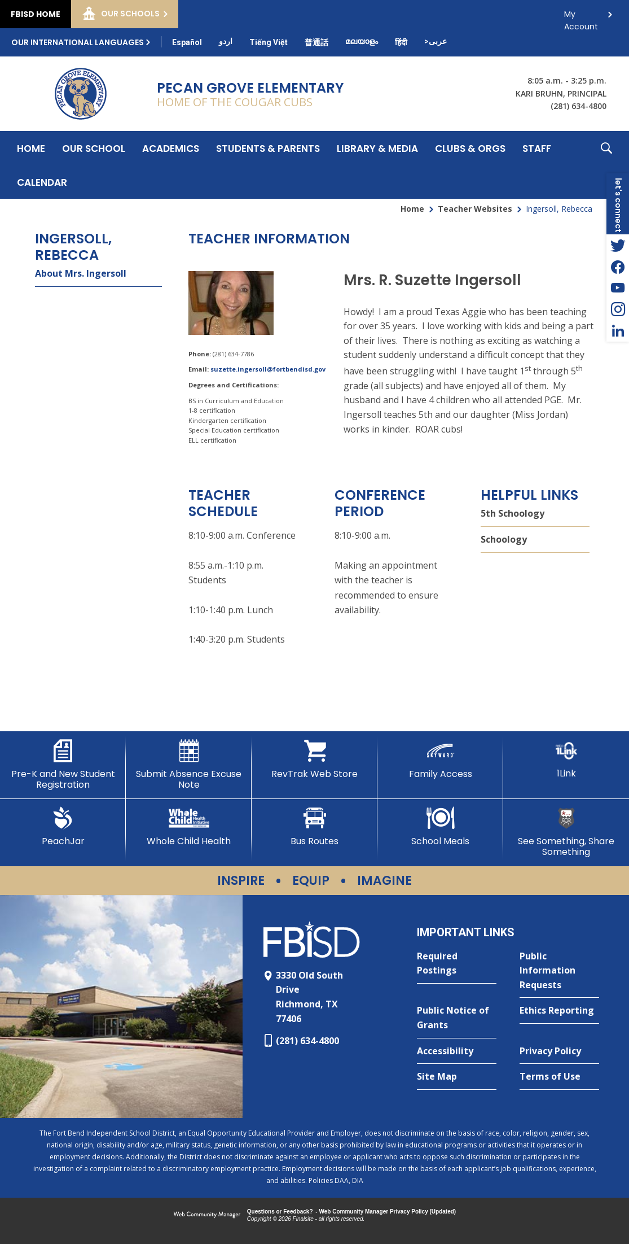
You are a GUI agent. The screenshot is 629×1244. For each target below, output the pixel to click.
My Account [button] (581, 17)
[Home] (31, 148)
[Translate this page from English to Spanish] (187, 42)
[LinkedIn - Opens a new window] (617, 331)
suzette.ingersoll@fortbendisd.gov (268, 369)
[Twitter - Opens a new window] (617, 245)
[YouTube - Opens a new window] (617, 288)
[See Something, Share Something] (566, 832)
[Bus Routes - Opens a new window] (314, 826)
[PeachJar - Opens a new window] (63, 826)
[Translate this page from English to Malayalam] (362, 41)
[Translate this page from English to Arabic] (435, 41)
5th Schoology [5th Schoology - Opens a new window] (512, 513)
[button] (606, 165)
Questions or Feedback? (280, 1211)
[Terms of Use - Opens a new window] (559, 1077)
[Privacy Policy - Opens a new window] (559, 1051)
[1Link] (566, 759)
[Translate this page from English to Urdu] (225, 41)
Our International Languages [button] (77, 42)
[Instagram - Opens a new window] (617, 309)
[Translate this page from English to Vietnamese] (268, 42)
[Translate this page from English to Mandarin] (316, 42)
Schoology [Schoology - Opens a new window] (504, 539)
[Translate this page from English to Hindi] (401, 42)
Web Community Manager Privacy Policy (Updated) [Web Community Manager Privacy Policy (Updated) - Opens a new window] (387, 1211)
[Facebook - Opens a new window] (617, 266)
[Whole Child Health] (188, 826)
